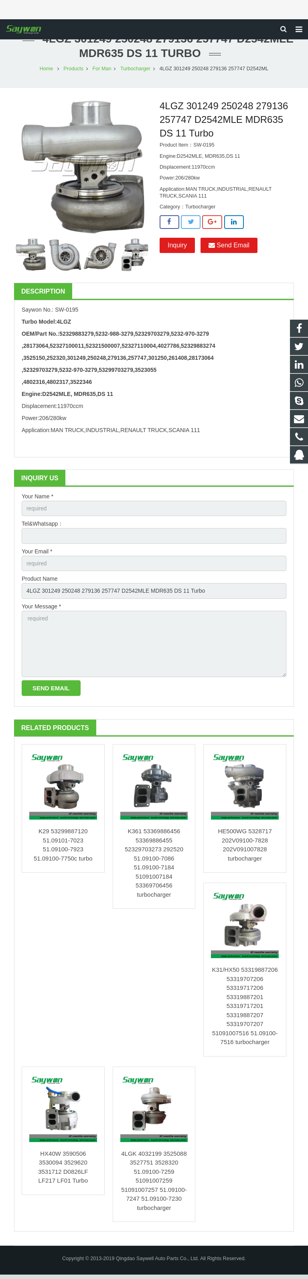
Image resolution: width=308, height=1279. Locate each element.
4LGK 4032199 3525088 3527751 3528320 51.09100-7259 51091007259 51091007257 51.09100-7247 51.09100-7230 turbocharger (154, 1185)
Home (46, 70)
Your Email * (37, 554)
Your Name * (37, 498)
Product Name (39, 582)
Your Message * (41, 609)
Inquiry (177, 247)
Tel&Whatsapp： (42, 526)
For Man (102, 70)
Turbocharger (135, 70)
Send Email (229, 247)
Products (73, 70)
